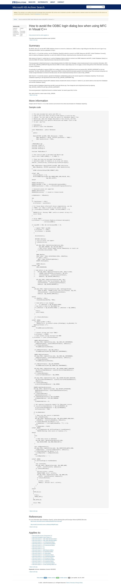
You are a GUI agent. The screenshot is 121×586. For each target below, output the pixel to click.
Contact (61, 2)
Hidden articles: (52, 577)
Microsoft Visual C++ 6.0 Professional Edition (43, 562)
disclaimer (37, 14)
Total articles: (40, 577)
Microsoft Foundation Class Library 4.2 (42, 537)
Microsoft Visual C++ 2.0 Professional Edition (43, 545)
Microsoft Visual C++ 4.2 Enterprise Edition (43, 554)
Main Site (32, 2)
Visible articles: (64, 577)
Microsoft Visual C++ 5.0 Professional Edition (43, 559)
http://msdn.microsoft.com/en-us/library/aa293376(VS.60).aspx (46, 521)
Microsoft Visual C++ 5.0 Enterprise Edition (43, 558)
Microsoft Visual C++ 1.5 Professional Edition (43, 542)
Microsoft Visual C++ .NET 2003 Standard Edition (44, 540)
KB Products (43, 2)
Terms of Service (70, 582)
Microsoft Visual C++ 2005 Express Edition (43, 550)
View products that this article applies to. (39, 35)
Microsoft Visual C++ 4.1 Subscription (41, 553)
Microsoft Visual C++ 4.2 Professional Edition (43, 556)
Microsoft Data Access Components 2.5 (42, 535)
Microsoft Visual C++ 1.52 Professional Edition (43, 543)
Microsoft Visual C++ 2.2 (38, 548)
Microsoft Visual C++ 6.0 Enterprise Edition (43, 561)
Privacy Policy (79, 582)
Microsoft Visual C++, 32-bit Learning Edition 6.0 (44, 564)
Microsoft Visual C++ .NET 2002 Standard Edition (44, 538)
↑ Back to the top (33, 40)
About (52, 2)
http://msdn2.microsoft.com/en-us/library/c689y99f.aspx (44, 524)
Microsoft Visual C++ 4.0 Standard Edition (42, 551)
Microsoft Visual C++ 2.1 (38, 546)
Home (15, 19)
